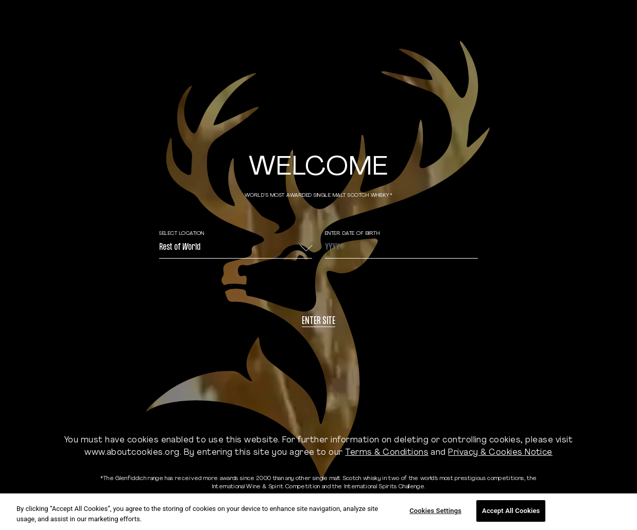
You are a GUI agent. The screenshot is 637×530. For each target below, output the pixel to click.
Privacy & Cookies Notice (500, 453)
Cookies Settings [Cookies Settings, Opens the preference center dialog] (435, 511)
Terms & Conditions (386, 453)
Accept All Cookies (511, 511)
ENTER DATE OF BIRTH (352, 233)
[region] (318, 511)
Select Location (181, 233)
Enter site (318, 322)
